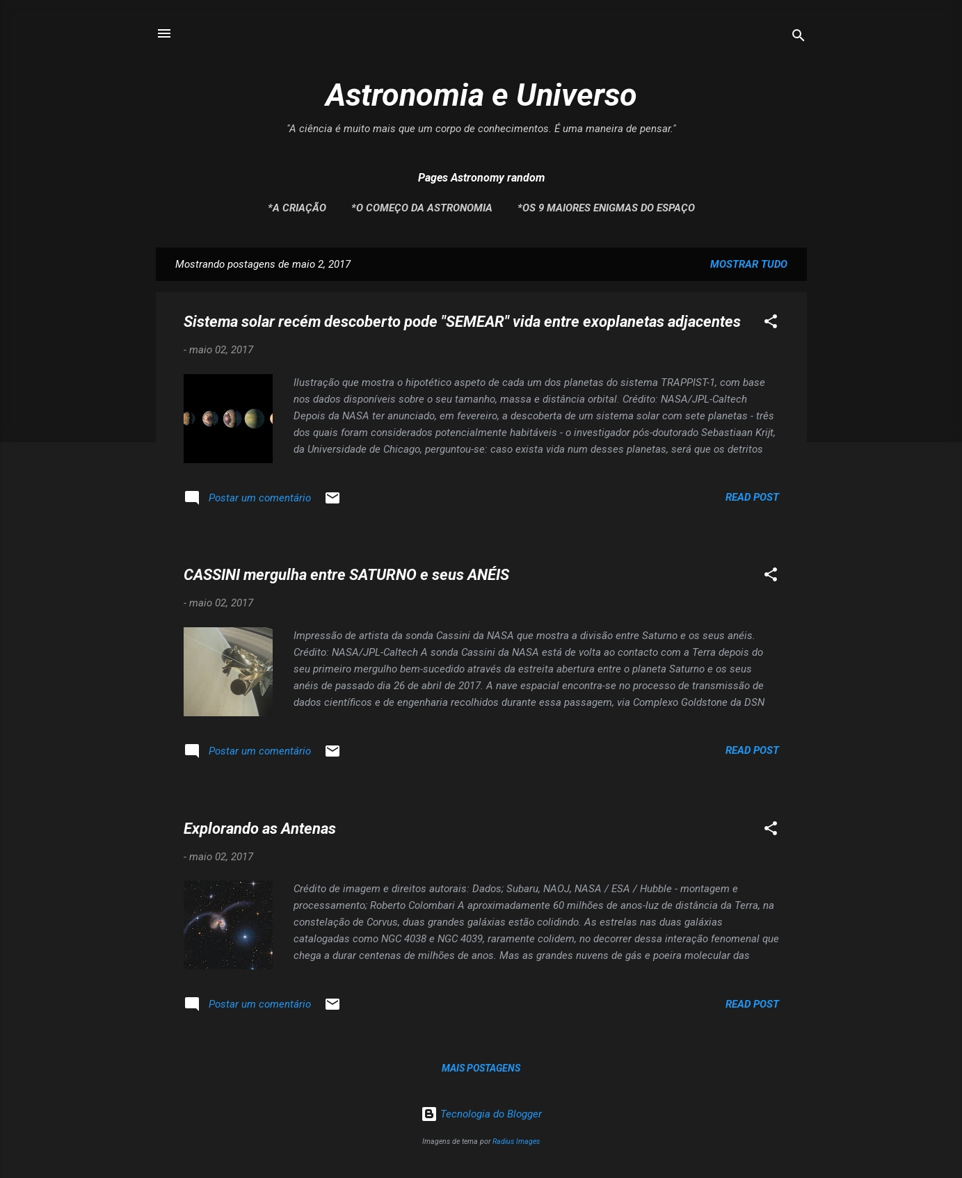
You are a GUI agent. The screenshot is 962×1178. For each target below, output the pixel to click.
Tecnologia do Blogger (481, 1114)
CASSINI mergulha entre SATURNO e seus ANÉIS (346, 574)
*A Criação (297, 208)
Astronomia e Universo (481, 94)
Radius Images (516, 1141)
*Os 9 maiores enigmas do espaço (606, 208)
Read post (752, 497)
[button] (770, 323)
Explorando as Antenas (260, 828)
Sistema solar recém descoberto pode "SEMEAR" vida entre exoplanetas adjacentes (462, 321)
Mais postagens (481, 1068)
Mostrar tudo (748, 264)
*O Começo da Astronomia (421, 208)
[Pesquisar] (798, 38)
